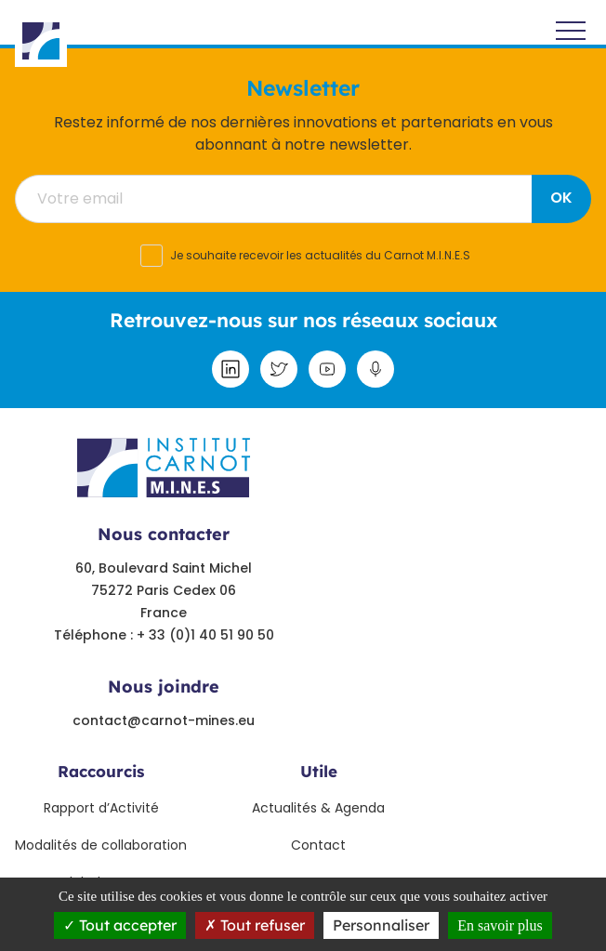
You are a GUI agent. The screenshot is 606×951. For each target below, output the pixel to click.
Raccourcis (101, 771)
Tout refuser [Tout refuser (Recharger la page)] (254, 925)
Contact (318, 845)
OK (561, 197)
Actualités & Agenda (318, 808)
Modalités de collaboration (101, 845)
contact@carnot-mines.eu (163, 720)
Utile (318, 771)
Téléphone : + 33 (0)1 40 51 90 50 (164, 635)
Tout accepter (120, 925)
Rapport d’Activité (101, 808)
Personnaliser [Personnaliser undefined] (381, 925)
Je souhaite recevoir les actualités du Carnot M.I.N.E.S (320, 255)
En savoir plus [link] (500, 925)
